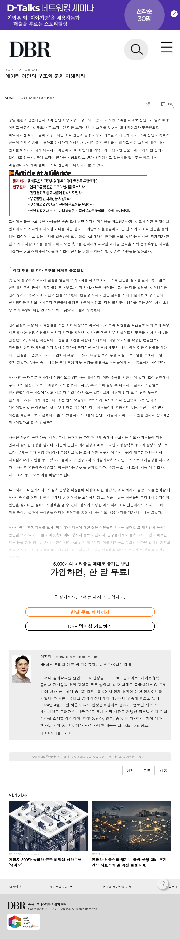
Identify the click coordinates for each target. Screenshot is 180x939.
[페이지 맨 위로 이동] (164, 885)
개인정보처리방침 (62, 887)
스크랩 (163, 104)
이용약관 (15, 887)
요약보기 (171, 104)
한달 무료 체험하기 (90, 612)
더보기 (148, 104)
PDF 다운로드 (155, 104)
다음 (163, 770)
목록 (147, 770)
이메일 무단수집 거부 (117, 887)
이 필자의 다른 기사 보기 (57, 733)
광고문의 (171, 887)
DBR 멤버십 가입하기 (90, 626)
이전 (130, 770)
